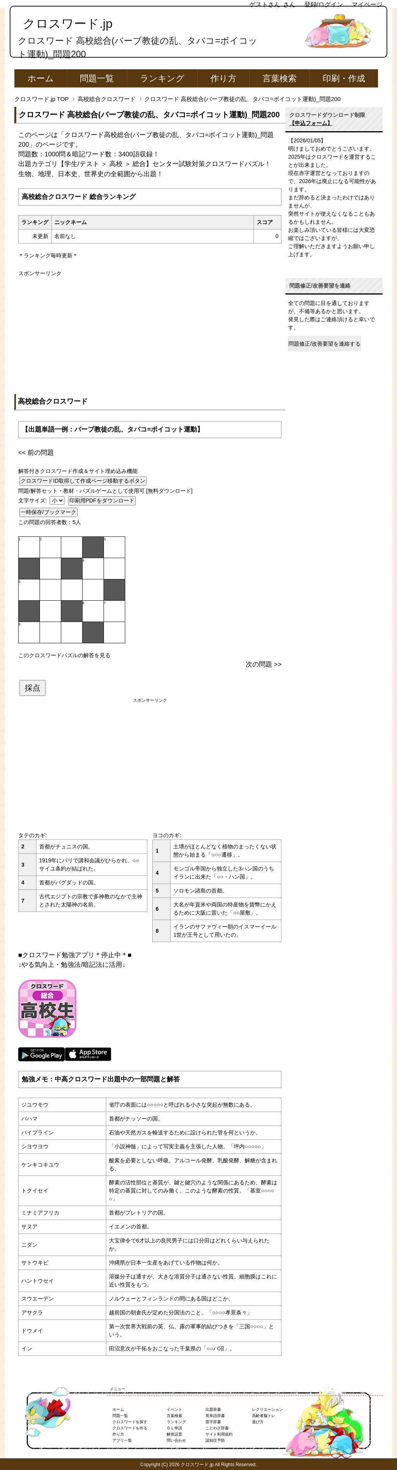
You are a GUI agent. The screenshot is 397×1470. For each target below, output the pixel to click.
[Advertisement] (149, 332)
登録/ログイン (323, 4)
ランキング (162, 78)
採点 (32, 688)
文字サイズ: (33, 500)
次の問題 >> (263, 664)
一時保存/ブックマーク (48, 512)
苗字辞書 (213, 1422)
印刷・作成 (344, 78)
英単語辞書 (215, 1415)
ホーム (41, 78)
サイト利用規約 (219, 1434)
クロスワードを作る (129, 1428)
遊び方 (258, 1422)
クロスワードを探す (129, 1422)
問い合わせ (176, 1440)
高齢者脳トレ (263, 1415)
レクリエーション (267, 1409)
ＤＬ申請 (174, 1428)
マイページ (367, 4)
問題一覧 (97, 78)
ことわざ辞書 (217, 1428)
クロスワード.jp (67, 24)
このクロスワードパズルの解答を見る (64, 655)
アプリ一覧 (122, 1440)
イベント (174, 1409)
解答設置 (174, 1434)
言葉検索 (279, 78)
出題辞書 (213, 1409)
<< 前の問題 (36, 452)
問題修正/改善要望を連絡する (324, 344)
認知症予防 (215, 1440)
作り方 (223, 78)
